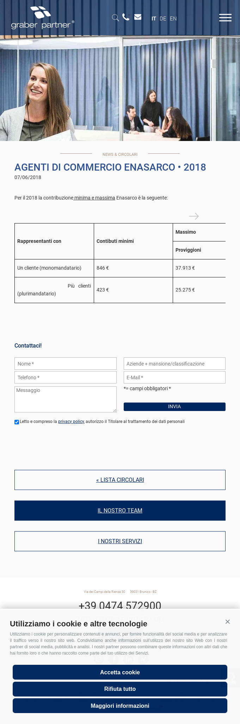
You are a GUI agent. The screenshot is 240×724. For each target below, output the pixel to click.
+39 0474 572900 (120, 606)
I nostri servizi (120, 541)
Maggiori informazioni (120, 706)
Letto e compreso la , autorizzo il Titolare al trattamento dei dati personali (102, 421)
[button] (227, 621)
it (154, 19)
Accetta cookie (120, 672)
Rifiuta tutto (120, 689)
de (163, 19)
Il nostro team (120, 510)
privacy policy (71, 421)
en (173, 19)
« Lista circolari (120, 480)
